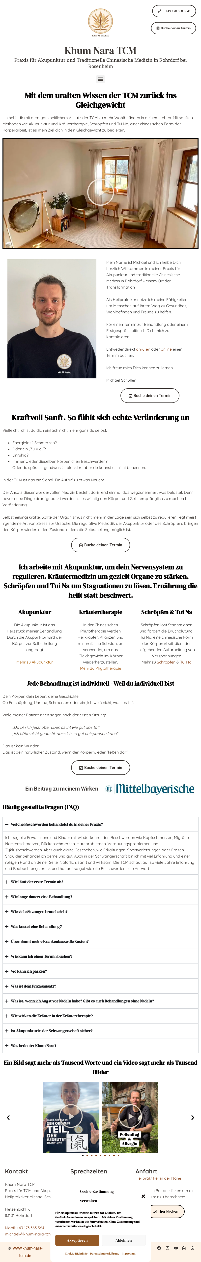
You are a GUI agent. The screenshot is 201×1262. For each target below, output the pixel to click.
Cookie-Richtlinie (76, 1254)
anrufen (143, 349)
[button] (143, 1196)
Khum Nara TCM (100, 50)
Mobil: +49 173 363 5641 (25, 1227)
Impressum (129, 1254)
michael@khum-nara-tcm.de (31, 1233)
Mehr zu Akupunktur (34, 662)
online (166, 349)
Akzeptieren (77, 1240)
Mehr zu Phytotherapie (100, 668)
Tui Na (186, 662)
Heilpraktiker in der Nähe (158, 1178)
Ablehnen (123, 1240)
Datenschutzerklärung (104, 1254)
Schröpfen (166, 662)
